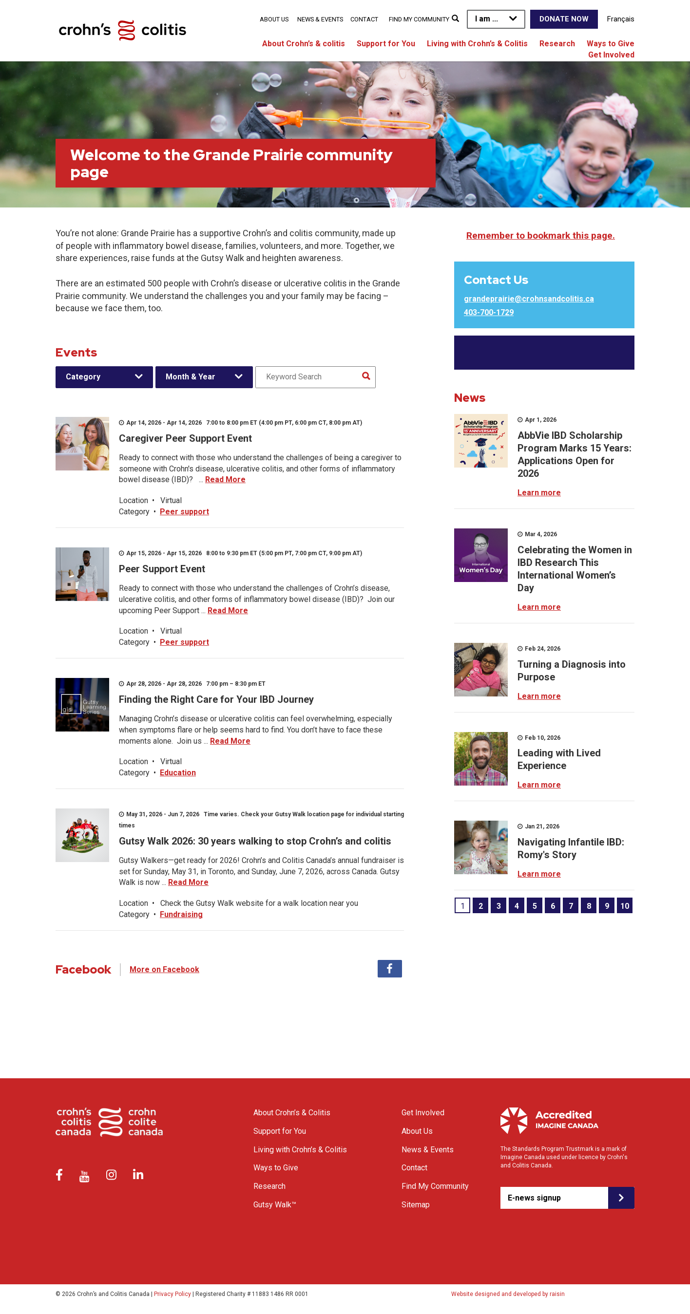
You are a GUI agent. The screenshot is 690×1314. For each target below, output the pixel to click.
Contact (364, 19)
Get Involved (611, 54)
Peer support (184, 511)
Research (557, 43)
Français (620, 19)
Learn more (539, 492)
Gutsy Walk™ (274, 1204)
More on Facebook (164, 969)
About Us (274, 19)
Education (178, 772)
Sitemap (416, 1204)
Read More (225, 479)
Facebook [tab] (390, 968)
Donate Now (564, 19)
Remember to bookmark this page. (540, 235)
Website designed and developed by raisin (508, 1294)
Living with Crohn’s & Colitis (477, 43)
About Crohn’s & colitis (303, 43)
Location (133, 500)
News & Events (320, 19)
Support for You (386, 43)
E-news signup (534, 1197)
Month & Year (190, 376)
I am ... (486, 18)
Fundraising (181, 914)
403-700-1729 (489, 312)
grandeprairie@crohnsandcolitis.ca (529, 298)
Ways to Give (610, 43)
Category (83, 376)
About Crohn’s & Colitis (291, 1112)
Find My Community (419, 19)
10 (624, 906)
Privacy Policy (172, 1294)
